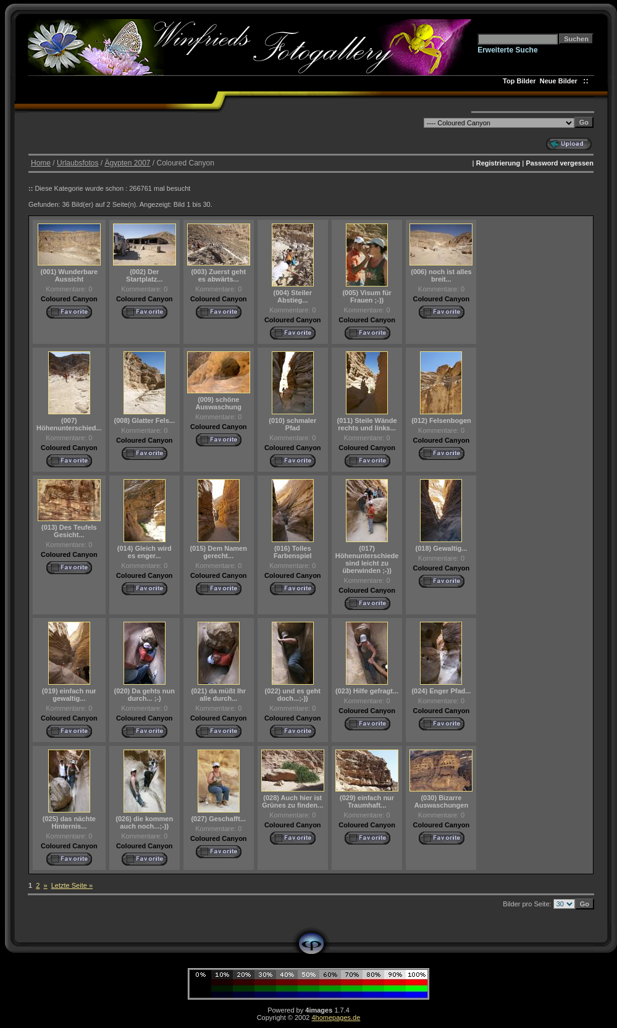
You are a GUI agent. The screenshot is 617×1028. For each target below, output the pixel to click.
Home (41, 163)
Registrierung (498, 163)
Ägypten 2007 (127, 163)
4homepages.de (335, 1017)
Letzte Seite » (72, 885)
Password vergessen (559, 163)
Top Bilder (519, 81)
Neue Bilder (560, 81)
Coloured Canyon (69, 299)
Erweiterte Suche (507, 50)
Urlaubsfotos (77, 163)
